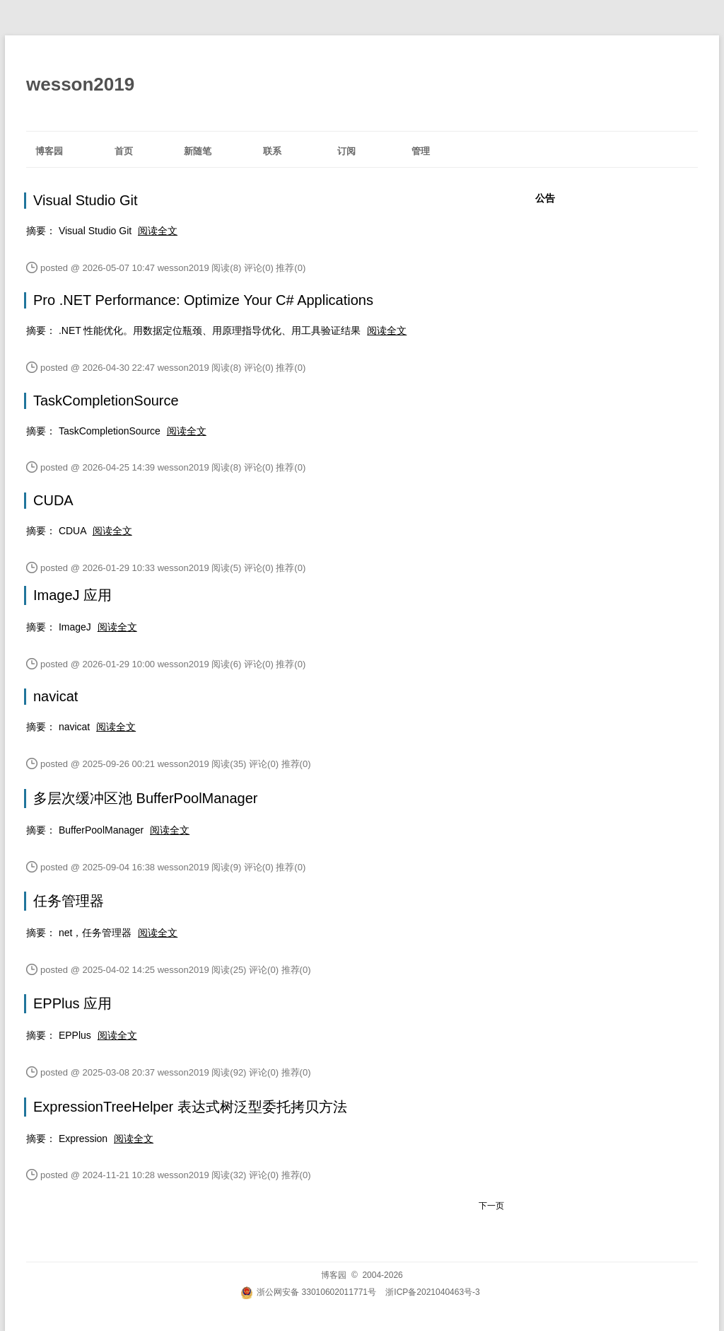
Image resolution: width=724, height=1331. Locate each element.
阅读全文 (157, 230)
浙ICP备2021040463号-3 (432, 1292)
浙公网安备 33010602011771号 (308, 1292)
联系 (272, 151)
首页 (124, 151)
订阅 (346, 151)
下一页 (491, 1206)
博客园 (49, 151)
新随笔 (197, 151)
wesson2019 (80, 84)
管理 (420, 151)
